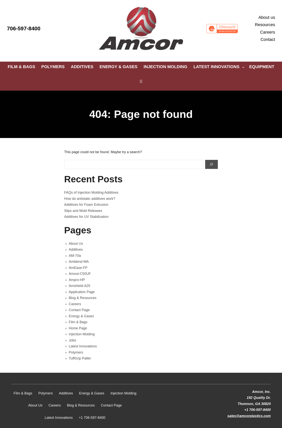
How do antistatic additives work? (89, 199)
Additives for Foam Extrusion (86, 205)
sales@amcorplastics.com (249, 416)
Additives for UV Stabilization (86, 217)
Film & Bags (78, 322)
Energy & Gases (81, 316)
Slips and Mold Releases (83, 211)
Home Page (78, 328)
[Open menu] (141, 81)
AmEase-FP (78, 268)
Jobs (72, 340)
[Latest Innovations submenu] (243, 67)
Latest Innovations (83, 346)
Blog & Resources (82, 298)
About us (266, 17)
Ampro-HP (77, 280)
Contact (267, 39)
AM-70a (75, 256)
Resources (265, 24)
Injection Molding (82, 334)
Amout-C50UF (80, 274)
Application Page (82, 292)
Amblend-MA (79, 262)
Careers (267, 32)
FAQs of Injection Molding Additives (91, 192)
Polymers (76, 352)
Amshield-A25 (79, 286)
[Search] (211, 164)
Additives (76, 249)
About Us (76, 243)
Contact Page (79, 310)
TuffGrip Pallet (80, 358)
